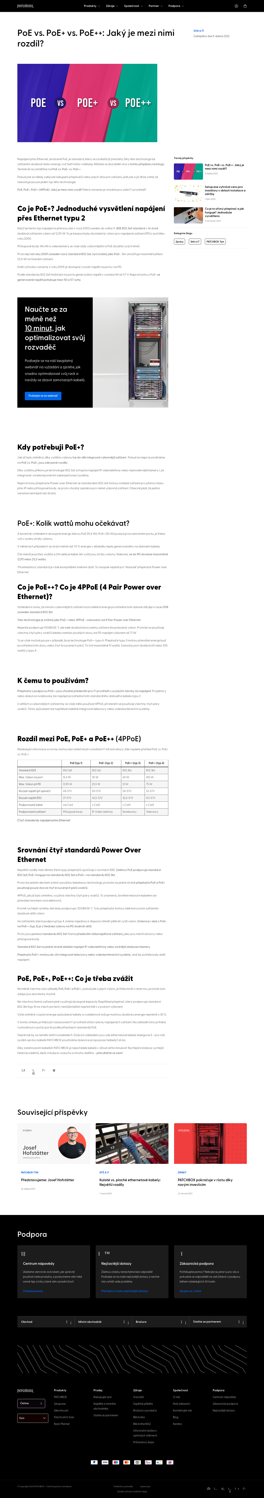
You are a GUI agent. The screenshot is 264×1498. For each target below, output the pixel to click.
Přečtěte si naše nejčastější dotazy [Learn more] (124, 1291)
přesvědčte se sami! (109, 1053)
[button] (23, 1070)
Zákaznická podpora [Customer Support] (197, 1264)
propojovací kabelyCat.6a (108, 1040)
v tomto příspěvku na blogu (146, 164)
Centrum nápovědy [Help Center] (38, 1264)
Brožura (141, 1321)
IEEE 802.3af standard (130, 228)
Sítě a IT (198, 30)
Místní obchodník (90, 1321)
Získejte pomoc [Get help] (33, 1291)
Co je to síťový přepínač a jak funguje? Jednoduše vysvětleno (224, 212)
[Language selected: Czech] (31, 1403)
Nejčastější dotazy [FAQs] (116, 1264)
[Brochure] (183, 1321)
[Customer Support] (182, 1253)
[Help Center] (26, 1253)
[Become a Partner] (241, 1321)
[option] (21, 1494)
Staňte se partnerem (207, 1321)
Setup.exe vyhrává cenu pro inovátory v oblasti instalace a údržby (225, 190)
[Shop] (69, 1321)
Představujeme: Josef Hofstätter (47, 1180)
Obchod (26, 1321)
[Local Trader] (126, 1321)
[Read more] (53, 1143)
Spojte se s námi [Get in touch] (190, 1291)
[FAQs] (104, 1253)
